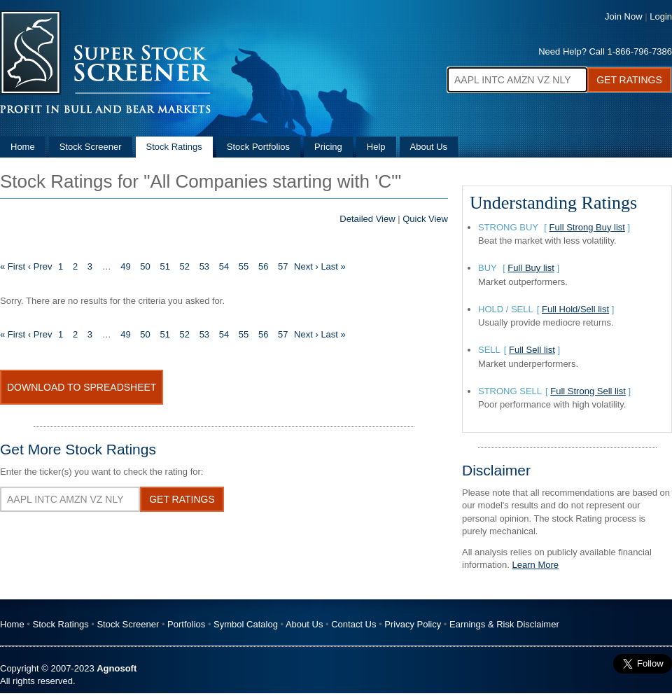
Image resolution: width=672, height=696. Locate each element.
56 (263, 266)
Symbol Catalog (246, 624)
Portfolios (186, 624)
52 (185, 266)
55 (243, 266)
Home (22, 146)
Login (661, 16)
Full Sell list (532, 349)
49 (125, 266)
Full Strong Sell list (588, 391)
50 (145, 266)
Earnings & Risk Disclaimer (504, 624)
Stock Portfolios (258, 146)
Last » (333, 266)
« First (12, 266)
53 (204, 266)
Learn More (535, 564)
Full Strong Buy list (587, 227)
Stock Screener (90, 146)
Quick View (425, 219)
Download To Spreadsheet (81, 387)
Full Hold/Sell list (575, 309)
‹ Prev (40, 266)
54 (224, 266)
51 (164, 266)
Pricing (328, 146)
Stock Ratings (174, 146)
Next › (306, 266)
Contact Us (353, 624)
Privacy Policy (412, 624)
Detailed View (367, 219)
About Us (428, 146)
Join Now (623, 16)
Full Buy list (530, 268)
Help (376, 146)
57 (283, 266)
